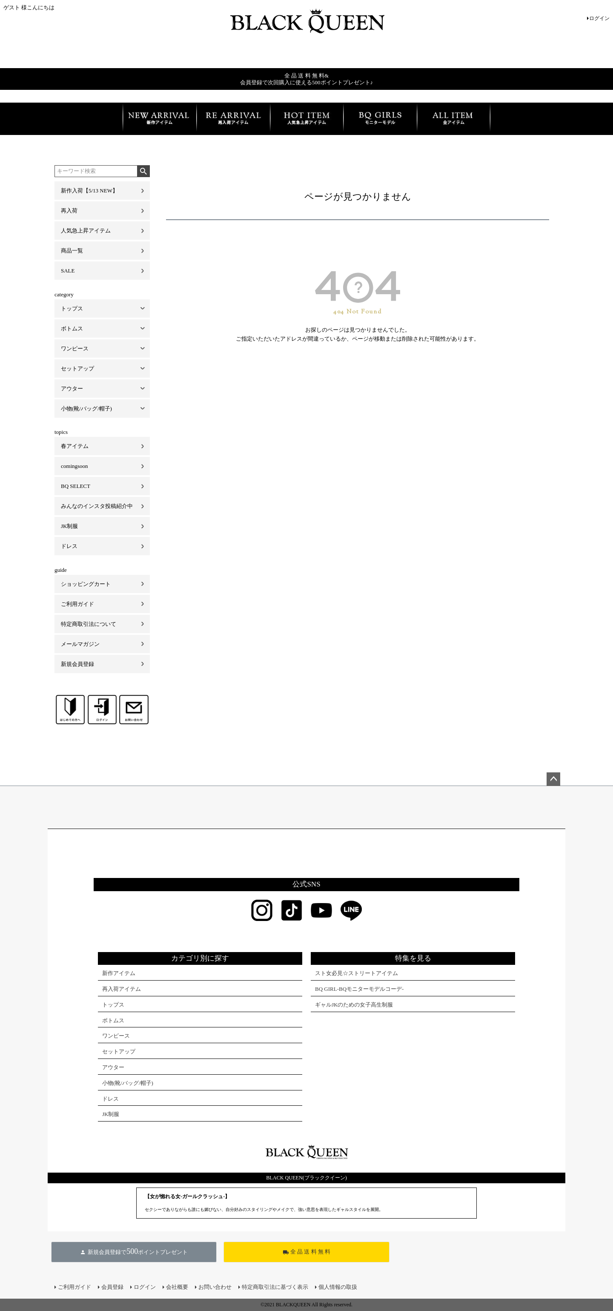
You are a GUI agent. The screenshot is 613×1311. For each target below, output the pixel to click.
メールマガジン (80, 644)
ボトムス (72, 328)
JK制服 (69, 526)
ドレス (69, 546)
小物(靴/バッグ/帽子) (86, 408)
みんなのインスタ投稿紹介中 (97, 506)
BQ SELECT (75, 486)
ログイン (599, 18)
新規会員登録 (77, 664)
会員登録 (112, 1287)
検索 (143, 171)
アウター (72, 388)
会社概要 (177, 1287)
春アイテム (75, 446)
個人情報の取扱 (337, 1287)
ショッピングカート (86, 584)
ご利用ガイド (77, 604)
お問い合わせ (215, 1287)
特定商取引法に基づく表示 (275, 1287)
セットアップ (77, 368)
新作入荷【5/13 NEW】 (89, 190)
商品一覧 (72, 250)
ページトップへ (553, 779)
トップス (72, 308)
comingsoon (74, 466)
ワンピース (75, 348)
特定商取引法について (88, 624)
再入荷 (69, 210)
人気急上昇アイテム (86, 230)
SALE (68, 270)
